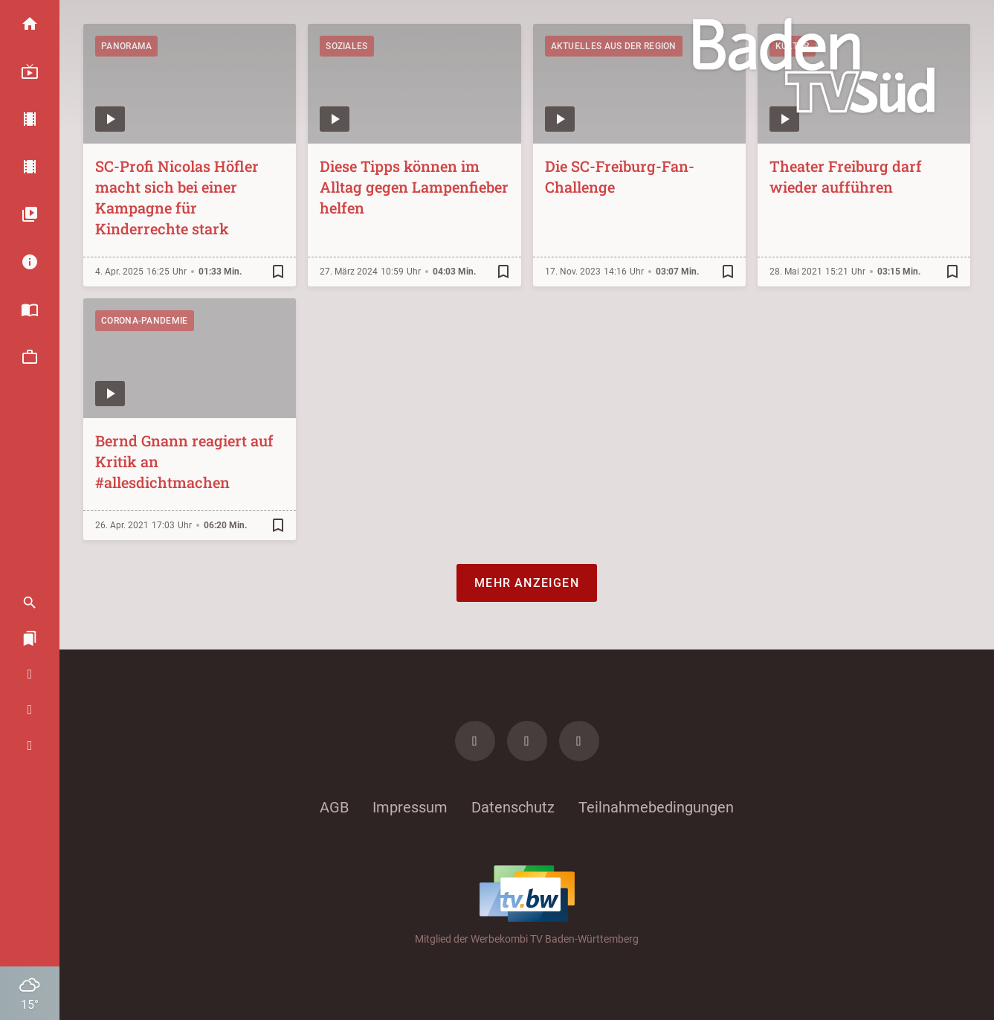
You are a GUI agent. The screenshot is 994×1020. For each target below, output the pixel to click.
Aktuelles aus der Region (614, 46)
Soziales (346, 46)
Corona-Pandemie (144, 320)
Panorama (126, 46)
